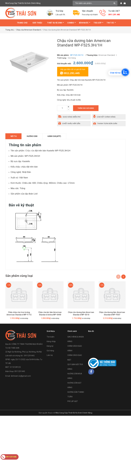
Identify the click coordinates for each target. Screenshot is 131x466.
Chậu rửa (29, 151)
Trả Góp (98, 23)
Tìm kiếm (50, 337)
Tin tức (110, 23)
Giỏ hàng (50, 351)
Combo (70, 23)
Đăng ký (50, 346)
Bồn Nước (84, 23)
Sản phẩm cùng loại (19, 276)
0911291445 (19, 371)
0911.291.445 (114, 15)
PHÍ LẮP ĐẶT (72, 401)
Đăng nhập (51, 341)
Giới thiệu (37, 23)
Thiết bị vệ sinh (54, 23)
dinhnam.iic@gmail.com (21, 376)
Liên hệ (50, 355)
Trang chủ (22, 23)
